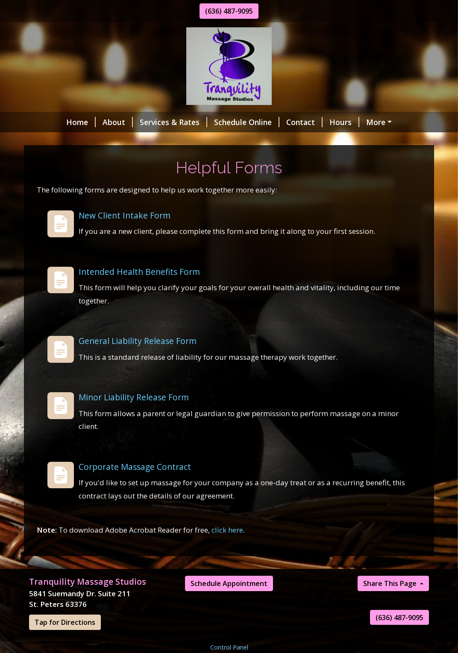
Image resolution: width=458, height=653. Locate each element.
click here (227, 584)
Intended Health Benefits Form (139, 326)
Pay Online (59, 140)
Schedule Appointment (229, 637)
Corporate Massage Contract (135, 521)
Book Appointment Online (347, 140)
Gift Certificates (69, 158)
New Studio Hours (251, 140)
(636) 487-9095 (229, 11)
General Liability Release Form (138, 395)
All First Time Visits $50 (78, 176)
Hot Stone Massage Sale (157, 158)
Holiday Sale (181, 140)
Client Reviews (118, 140)
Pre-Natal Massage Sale (377, 158)
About (87, 122)
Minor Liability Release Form (134, 451)
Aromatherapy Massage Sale (267, 158)
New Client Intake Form (124, 269)
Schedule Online (216, 122)
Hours (314, 122)
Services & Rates (143, 122)
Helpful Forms (366, 122)
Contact (274, 122)
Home (50, 122)
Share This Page (390, 637)
